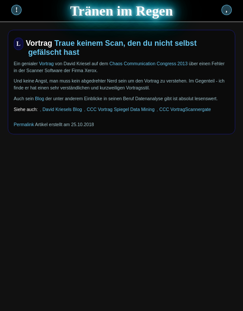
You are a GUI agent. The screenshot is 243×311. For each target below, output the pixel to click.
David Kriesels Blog (62, 109)
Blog (39, 98)
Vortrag (46, 63)
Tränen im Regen (121, 11)
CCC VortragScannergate (185, 109)
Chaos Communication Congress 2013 (148, 63)
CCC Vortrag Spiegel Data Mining (121, 109)
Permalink (24, 124)
